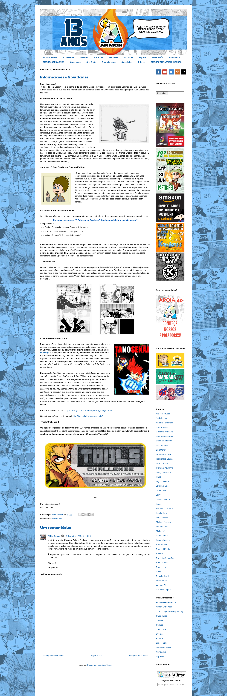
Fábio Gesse (54, 536)
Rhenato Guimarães (165, 558)
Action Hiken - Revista (166, 602)
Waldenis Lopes (163, 590)
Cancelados (126, 62)
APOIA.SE (98, 58)
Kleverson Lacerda (164, 508)
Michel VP (160, 531)
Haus (158, 477)
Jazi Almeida (162, 490)
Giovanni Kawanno (164, 468)
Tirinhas (141, 62)
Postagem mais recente (53, 655)
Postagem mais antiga (138, 655)
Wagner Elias (162, 585)
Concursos (161, 629)
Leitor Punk (161, 643)
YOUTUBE (113, 58)
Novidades (57, 519)
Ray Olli (159, 553)
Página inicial (96, 655)
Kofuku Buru (161, 513)
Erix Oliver (161, 450)
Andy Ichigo (161, 418)
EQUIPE (142, 58)
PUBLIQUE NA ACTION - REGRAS (166, 62)
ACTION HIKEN (50, 58)
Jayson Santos (162, 486)
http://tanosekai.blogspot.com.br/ (88, 416)
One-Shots (91, 62)
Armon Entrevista (164, 607)
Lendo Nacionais (163, 647)
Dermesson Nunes (164, 436)
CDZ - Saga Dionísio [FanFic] (169, 611)
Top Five (160, 656)
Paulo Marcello (163, 540)
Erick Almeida (162, 445)
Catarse (159, 620)
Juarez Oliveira (163, 499)
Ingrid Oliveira (162, 481)
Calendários (161, 616)
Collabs (159, 625)
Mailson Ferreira (163, 522)
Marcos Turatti (162, 526)
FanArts (159, 638)
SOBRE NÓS (157, 58)
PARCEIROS (174, 58)
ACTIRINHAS (68, 58)
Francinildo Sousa (164, 459)
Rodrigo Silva (162, 562)
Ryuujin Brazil (162, 576)
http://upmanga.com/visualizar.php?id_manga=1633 (88, 410)
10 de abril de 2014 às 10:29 (78, 536)
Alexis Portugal (163, 414)
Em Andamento (109, 62)
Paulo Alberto (162, 535)
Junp (158, 504)
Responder (53, 567)
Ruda (158, 572)
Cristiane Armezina (164, 432)
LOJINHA (84, 58)
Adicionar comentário (51, 574)
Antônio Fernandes (164, 423)
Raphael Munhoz (164, 549)
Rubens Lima (162, 567)
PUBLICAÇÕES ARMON (53, 62)
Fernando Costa (163, 454)
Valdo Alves (161, 581)
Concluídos (75, 62)
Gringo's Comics (163, 472)
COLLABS (128, 58)
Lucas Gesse (162, 517)
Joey (158, 495)
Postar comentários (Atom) (99, 665)
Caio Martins (162, 427)
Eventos (159, 634)
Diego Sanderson (164, 441)
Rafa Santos (161, 544)
